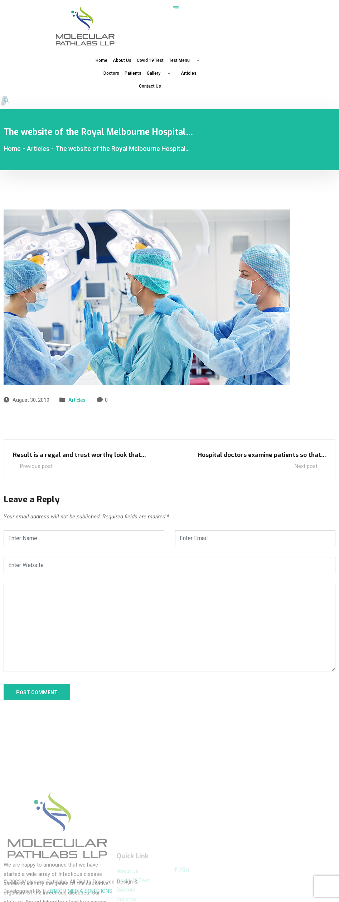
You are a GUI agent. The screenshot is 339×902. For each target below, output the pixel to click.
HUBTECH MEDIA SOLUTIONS (77, 881)
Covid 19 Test (150, 60)
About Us (122, 60)
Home (101, 60)
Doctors (111, 73)
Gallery (161, 73)
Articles (189, 73)
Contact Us (150, 86)
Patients (133, 73)
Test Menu (187, 60)
